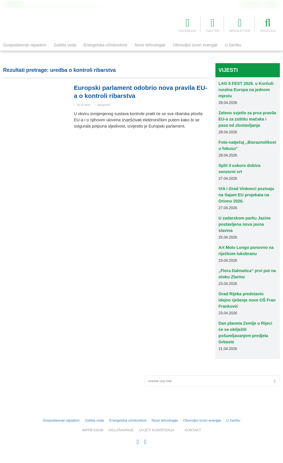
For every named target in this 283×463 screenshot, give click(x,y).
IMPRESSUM (92, 430)
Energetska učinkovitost (105, 45)
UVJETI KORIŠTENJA (156, 430)
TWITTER (213, 25)
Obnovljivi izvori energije (195, 45)
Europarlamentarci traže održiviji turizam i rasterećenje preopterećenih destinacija (79, 4)
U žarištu (233, 45)
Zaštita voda (65, 45)
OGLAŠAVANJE (250, 4)
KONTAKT (271, 4)
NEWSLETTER (239, 25)
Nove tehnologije (150, 45)
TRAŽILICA (268, 25)
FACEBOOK (187, 25)
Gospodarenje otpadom (24, 45)
